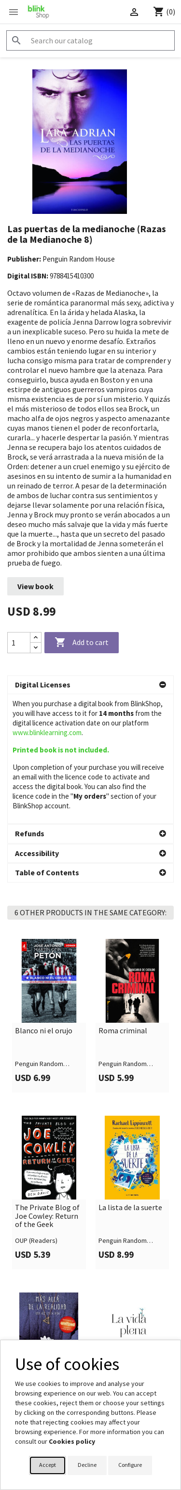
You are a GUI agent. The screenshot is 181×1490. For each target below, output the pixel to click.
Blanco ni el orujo (43, 976)
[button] (90, 685)
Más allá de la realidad (37, 1333)
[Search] (90, 40)
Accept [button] (47, 1464)
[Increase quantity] (36, 637)
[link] (49, 960)
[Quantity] (18, 642)
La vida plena (119, 1329)
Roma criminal (122, 976)
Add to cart (82, 642)
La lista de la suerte (130, 1152)
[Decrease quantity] (36, 647)
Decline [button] (87, 1464)
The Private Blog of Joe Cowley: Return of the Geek (47, 1161)
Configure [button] (130, 1464)
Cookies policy (72, 1441)
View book (35, 586)
